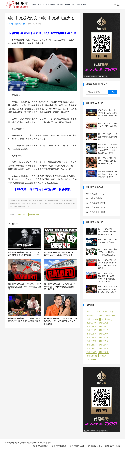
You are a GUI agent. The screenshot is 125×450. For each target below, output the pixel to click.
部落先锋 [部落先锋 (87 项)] (103, 356)
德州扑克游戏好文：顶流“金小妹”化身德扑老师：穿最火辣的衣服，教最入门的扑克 (60, 321)
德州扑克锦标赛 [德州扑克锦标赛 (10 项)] (92, 356)
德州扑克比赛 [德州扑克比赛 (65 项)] (103, 337)
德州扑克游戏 (34, 214)
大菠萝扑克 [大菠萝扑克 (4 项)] (90, 315)
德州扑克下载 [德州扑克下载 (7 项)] (106, 319)
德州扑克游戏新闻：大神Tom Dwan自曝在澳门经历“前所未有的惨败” (107, 161)
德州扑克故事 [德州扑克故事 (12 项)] (91, 334)
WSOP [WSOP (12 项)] (105, 312)
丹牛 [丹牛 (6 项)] (111, 312)
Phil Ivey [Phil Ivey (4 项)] (90, 312)
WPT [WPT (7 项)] (98, 312)
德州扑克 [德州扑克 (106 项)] (100, 315)
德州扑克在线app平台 (95, 194)
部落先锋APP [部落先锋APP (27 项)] (91, 359)
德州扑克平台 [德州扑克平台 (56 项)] (103, 326)
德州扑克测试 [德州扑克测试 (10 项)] (91, 341)
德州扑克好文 (22, 214)
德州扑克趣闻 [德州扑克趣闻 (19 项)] (103, 352)
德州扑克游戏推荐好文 (17, 24)
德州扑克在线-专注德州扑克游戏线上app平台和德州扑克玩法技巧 (31, 443)
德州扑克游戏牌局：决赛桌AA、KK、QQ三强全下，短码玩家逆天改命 (107, 252)
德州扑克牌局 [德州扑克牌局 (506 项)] (91, 345)
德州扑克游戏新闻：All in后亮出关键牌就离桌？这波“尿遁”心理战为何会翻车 (24, 321)
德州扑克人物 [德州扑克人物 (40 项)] (91, 323)
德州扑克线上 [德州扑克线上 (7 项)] (91, 348)
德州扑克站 (37, 24)
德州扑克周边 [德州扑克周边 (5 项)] (103, 323)
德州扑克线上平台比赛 (95, 212)
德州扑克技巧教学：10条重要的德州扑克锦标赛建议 (107, 136)
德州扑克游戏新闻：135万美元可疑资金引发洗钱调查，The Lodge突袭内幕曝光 (24, 286)
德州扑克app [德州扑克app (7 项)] (110, 315)
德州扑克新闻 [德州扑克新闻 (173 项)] (91, 337)
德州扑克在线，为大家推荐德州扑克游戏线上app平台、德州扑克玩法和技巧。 (59, 4)
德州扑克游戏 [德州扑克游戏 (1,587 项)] (103, 341)
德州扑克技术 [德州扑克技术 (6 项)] (103, 330)
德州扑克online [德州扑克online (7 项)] (93, 319)
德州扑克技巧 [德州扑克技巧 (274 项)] (91, 330)
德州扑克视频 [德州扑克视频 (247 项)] (103, 348)
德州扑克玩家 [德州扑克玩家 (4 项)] (103, 345)
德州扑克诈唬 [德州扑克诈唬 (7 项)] (91, 352)
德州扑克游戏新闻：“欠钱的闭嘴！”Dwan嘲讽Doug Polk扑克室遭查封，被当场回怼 (60, 286)
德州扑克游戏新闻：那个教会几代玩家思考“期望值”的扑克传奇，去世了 (107, 231)
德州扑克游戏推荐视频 (95, 203)
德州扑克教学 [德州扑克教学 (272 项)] (103, 334)
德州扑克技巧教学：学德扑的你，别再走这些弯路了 (107, 126)
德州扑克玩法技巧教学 (95, 207)
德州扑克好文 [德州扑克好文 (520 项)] (91, 326)
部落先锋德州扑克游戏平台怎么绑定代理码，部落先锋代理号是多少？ (107, 174)
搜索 (113, 92)
